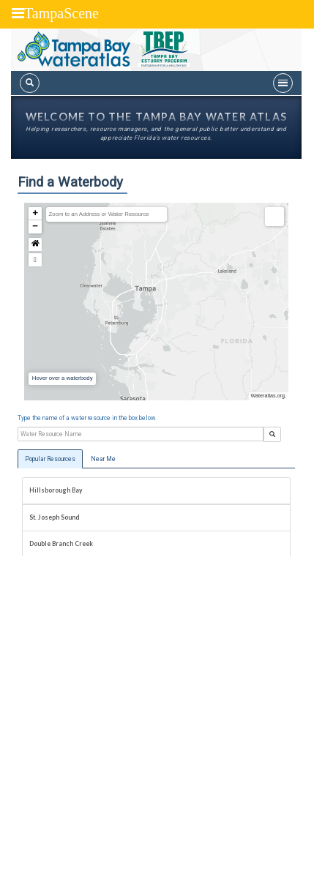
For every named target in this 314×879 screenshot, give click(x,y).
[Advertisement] (157, 718)
